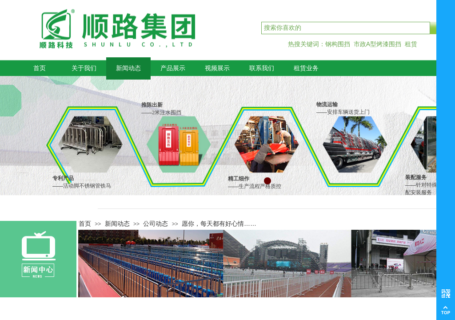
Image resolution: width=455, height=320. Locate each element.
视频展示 (217, 68)
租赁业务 (306, 68)
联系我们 (261, 68)
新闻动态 (128, 68)
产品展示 (172, 68)
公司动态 (155, 223)
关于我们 (84, 68)
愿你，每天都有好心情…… (219, 223)
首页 (39, 68)
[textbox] (345, 28)
